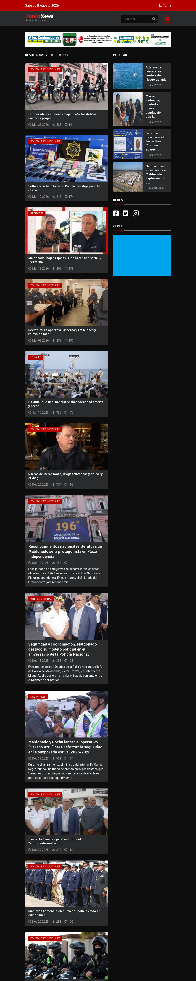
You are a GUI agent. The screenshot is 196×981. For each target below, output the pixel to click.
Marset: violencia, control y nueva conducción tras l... (154, 106)
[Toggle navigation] (166, 18)
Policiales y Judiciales (45, 69)
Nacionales (37, 696)
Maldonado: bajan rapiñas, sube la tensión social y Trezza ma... (64, 260)
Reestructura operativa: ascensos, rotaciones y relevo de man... (62, 332)
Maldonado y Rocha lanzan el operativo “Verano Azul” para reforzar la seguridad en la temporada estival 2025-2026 (65, 747)
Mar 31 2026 (156, 188)
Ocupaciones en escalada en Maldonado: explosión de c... (156, 174)
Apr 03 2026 (156, 85)
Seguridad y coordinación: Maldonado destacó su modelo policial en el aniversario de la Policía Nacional (62, 649)
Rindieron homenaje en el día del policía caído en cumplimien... (64, 913)
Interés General (41, 598)
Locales (35, 357)
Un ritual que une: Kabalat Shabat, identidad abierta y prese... (65, 404)
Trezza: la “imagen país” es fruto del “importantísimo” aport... (54, 841)
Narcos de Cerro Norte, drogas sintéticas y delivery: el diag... (66, 476)
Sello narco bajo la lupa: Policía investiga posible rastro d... (64, 188)
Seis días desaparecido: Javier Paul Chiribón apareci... (156, 141)
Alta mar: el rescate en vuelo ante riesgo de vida (156, 73)
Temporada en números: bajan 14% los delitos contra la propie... (62, 116)
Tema (167, 6)
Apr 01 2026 (156, 122)
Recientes (36, 213)
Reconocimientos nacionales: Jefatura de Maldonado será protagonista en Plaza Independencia (65, 551)
